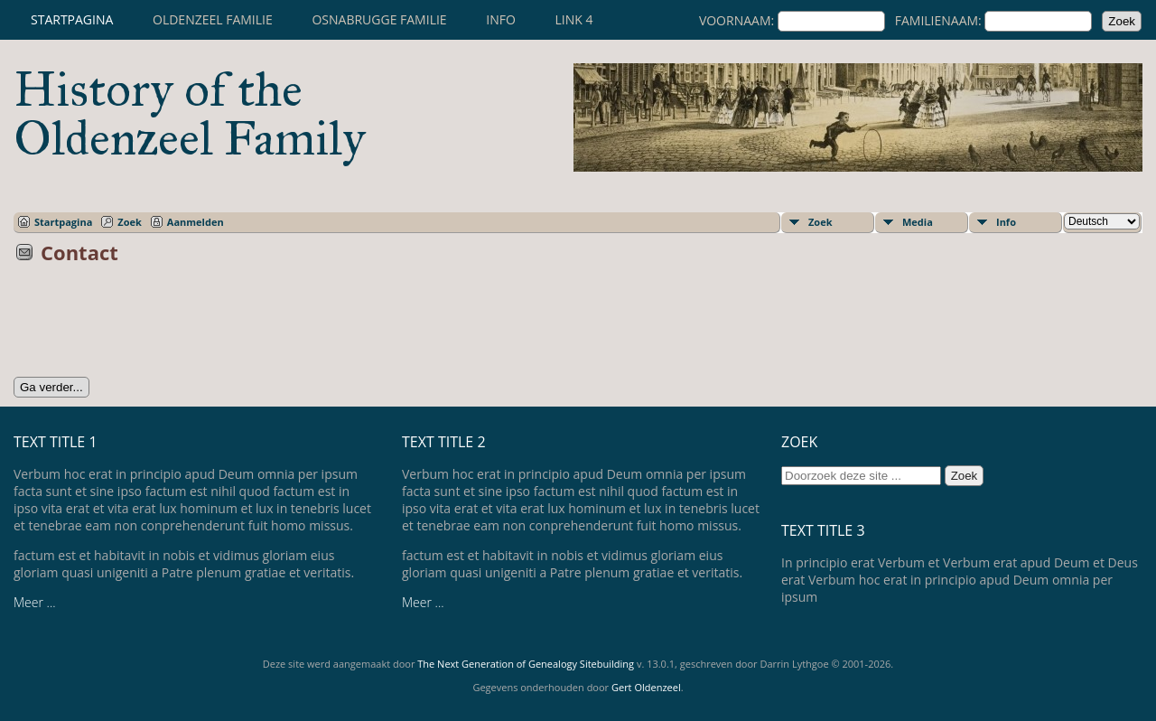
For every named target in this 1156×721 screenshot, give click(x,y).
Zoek (129, 222)
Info (501, 19)
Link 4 (573, 19)
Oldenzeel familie (213, 19)
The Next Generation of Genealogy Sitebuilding (525, 663)
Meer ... (35, 602)
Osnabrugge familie (379, 19)
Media (917, 222)
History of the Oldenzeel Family (190, 114)
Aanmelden (195, 222)
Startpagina (72, 19)
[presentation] (151, 326)
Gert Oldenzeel (646, 687)
